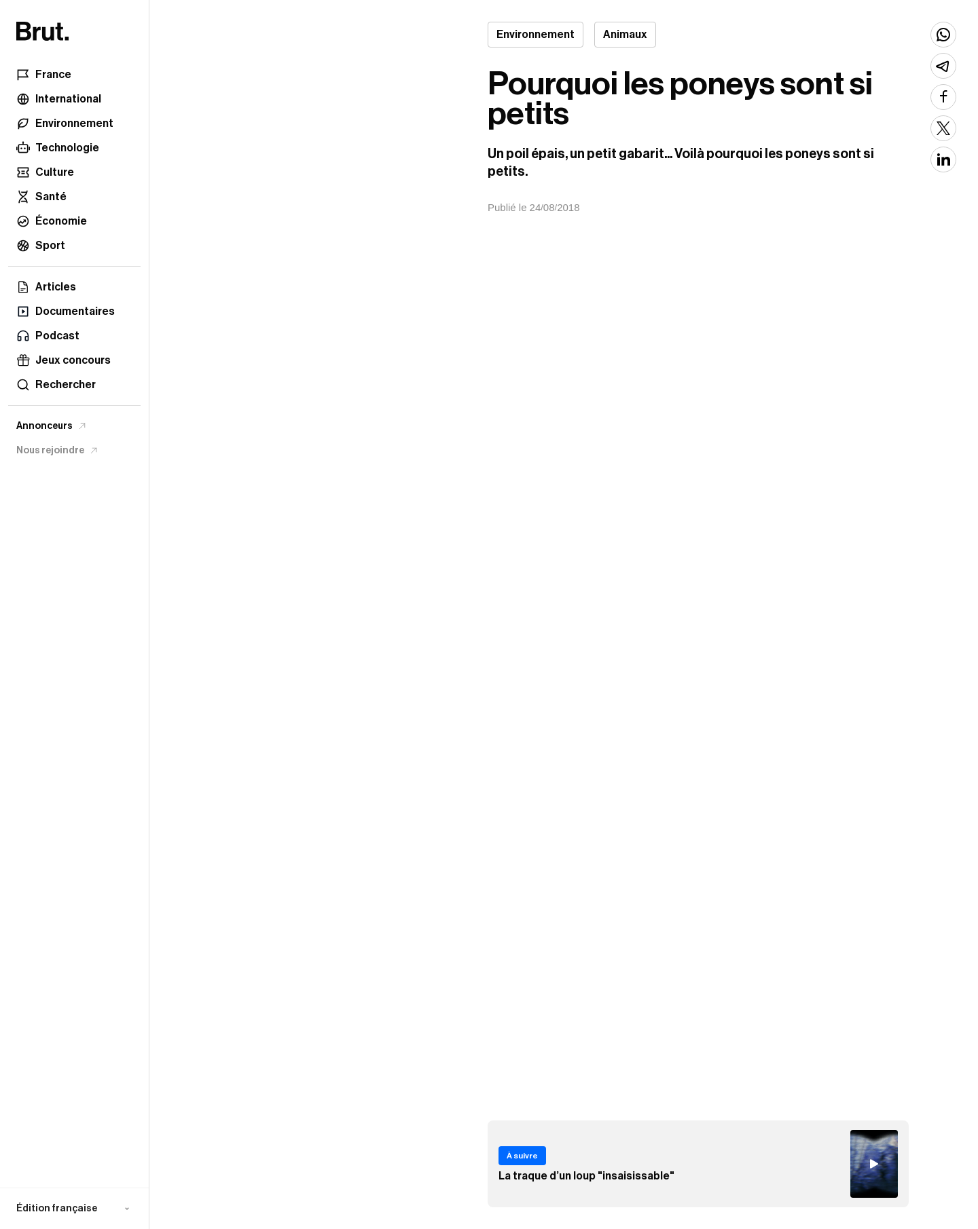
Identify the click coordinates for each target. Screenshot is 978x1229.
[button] (74, 1208)
